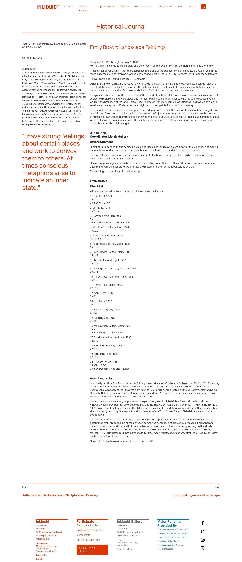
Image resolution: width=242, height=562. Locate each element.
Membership (83, 535)
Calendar (124, 6)
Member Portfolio (83, 8)
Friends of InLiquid (165, 549)
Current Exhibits (124, 549)
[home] (48, 9)
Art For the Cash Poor (88, 540)
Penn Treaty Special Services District (172, 537)
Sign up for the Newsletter (87, 550)
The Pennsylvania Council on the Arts (172, 533)
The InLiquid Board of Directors (170, 545)
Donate (192, 6)
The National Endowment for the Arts (172, 530)
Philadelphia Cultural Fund (168, 541)
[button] (69, 7)
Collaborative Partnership (90, 530)
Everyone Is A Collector (89, 525)
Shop (180, 6)
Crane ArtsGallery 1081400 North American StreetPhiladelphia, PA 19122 (130, 531)
